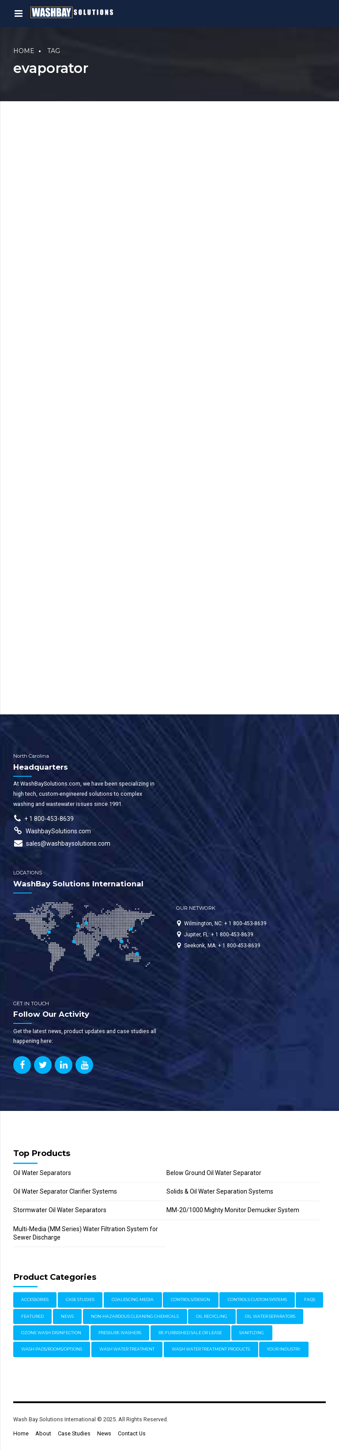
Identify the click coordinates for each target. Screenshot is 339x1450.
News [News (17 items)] (67, 1316)
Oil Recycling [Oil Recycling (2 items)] (211, 1316)
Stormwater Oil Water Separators (59, 1209)
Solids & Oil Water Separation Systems (219, 1191)
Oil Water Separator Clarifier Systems (65, 1191)
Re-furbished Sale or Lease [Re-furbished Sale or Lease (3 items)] (190, 1332)
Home (23, 51)
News (104, 1433)
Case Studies (74, 1433)
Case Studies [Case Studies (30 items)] (80, 1299)
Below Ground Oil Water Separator (213, 1172)
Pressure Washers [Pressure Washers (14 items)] (119, 1332)
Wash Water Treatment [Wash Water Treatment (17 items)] (126, 1349)
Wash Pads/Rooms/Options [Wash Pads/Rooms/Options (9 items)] (51, 1349)
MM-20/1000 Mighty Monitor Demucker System (232, 1209)
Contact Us (132, 1433)
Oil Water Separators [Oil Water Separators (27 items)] (270, 1316)
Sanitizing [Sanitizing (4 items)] (251, 1332)
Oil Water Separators (42, 1172)
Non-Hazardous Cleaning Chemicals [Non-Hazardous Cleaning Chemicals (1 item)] (135, 1316)
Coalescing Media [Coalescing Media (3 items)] (133, 1299)
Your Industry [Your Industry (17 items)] (283, 1349)
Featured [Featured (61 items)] (32, 1316)
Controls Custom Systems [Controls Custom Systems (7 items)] (257, 1299)
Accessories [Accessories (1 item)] (35, 1299)
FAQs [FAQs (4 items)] (309, 1299)
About (43, 1433)
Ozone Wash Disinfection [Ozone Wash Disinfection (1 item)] (51, 1332)
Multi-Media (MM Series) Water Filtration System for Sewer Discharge (85, 1233)
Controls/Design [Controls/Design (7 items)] (190, 1299)
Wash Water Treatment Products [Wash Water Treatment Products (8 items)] (211, 1349)
